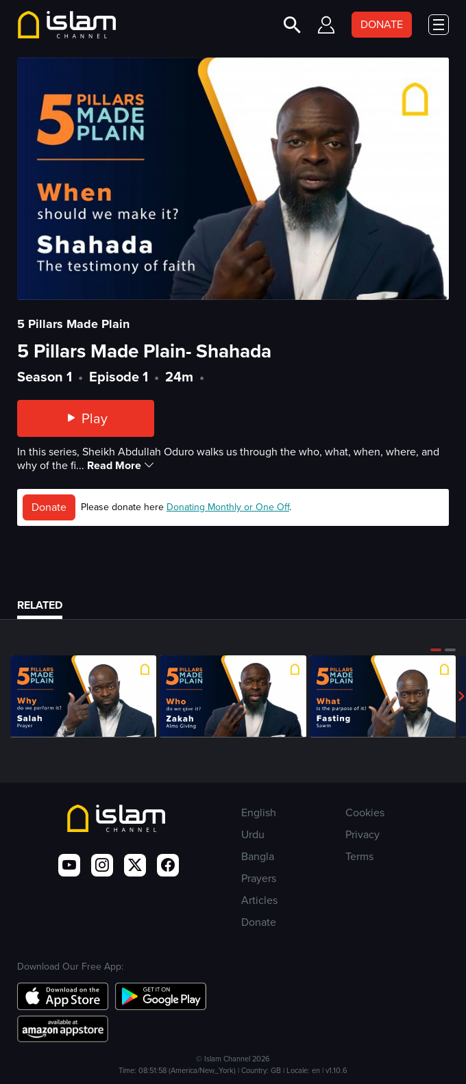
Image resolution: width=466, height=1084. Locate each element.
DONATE (381, 24)
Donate (49, 507)
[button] (435, 649)
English (258, 812)
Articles (259, 900)
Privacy (362, 834)
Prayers (258, 878)
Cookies (364, 812)
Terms (359, 856)
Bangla (257, 856)
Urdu (253, 834)
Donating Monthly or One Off (228, 507)
